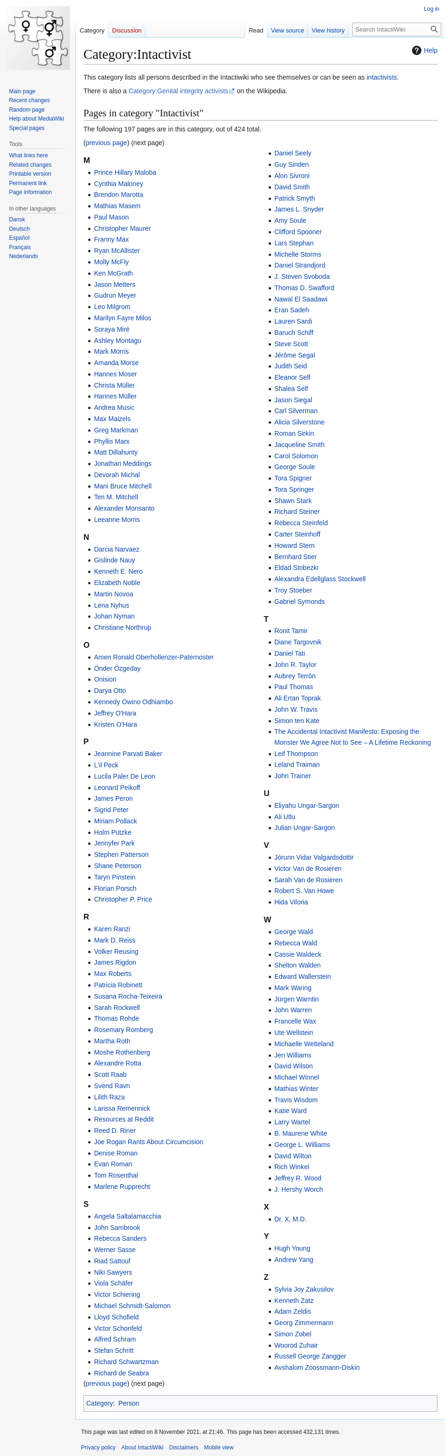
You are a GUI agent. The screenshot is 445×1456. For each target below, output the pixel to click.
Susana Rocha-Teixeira (128, 996)
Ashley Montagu (117, 340)
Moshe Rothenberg (122, 1052)
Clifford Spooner (298, 232)
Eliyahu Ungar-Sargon (306, 805)
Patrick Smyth (294, 198)
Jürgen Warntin (296, 999)
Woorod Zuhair (296, 1345)
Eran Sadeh (291, 310)
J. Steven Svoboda (302, 276)
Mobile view (219, 1447)
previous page (106, 142)
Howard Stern (294, 545)
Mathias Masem (117, 206)
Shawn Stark (293, 500)
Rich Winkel (291, 1167)
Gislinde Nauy (114, 560)
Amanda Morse (116, 362)
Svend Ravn (112, 1086)
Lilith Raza (109, 1097)
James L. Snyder (299, 209)
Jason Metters (114, 284)
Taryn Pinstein (114, 877)
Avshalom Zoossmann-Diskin (317, 1367)
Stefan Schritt (113, 1350)
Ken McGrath (113, 273)
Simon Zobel (293, 1334)
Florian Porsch (115, 888)
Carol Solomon (296, 456)
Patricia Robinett (118, 985)
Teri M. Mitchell (116, 497)
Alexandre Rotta (117, 1063)
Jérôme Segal (294, 355)
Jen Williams (293, 1055)
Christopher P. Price (123, 899)
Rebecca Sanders (120, 1238)
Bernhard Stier (295, 557)
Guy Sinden (291, 164)
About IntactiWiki (142, 1447)
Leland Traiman (297, 764)
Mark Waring (293, 988)
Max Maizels (112, 419)
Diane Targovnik (297, 642)
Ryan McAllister (117, 250)
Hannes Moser (115, 374)
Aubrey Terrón (295, 676)
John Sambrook (117, 1227)
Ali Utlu (284, 817)
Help (423, 50)
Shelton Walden (297, 965)
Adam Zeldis (292, 1311)
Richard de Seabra (121, 1373)
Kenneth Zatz (293, 1300)
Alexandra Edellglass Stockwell (320, 579)
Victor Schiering (117, 1294)
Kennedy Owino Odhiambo (133, 702)
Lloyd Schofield (116, 1317)
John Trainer (292, 776)
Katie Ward (290, 1110)
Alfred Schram (115, 1339)
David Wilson (293, 1066)
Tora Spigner (293, 478)
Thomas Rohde (116, 1018)
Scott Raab (110, 1074)
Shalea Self (291, 388)
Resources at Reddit (124, 1119)
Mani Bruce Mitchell (122, 486)
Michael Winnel (296, 1077)
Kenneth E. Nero (118, 571)
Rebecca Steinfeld (301, 523)
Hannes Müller (115, 396)
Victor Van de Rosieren (308, 868)
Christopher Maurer (122, 228)
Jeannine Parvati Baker (128, 753)
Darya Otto (110, 690)
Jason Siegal (293, 400)
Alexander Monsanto (124, 508)
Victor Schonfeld (118, 1328)
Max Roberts (112, 973)
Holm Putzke (112, 832)
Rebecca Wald (295, 943)
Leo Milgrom (112, 306)
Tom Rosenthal (116, 1175)
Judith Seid (290, 366)
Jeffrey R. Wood (297, 1178)
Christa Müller (114, 385)
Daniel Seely (293, 153)
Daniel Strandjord (299, 265)
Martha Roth (112, 1041)
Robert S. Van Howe (304, 891)
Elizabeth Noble (117, 582)
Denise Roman (116, 1153)
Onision (105, 679)
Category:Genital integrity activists (179, 91)
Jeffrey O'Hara (115, 713)
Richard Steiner (297, 511)
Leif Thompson (296, 753)
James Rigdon (115, 962)
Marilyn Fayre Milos (122, 318)
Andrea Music (114, 407)
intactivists (382, 77)
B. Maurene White (300, 1133)
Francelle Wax (295, 1021)
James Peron (113, 798)
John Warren (293, 1010)
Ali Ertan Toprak (297, 698)
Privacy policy (98, 1447)
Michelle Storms (297, 254)
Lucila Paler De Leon (124, 776)
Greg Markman (116, 430)
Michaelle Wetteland (304, 1044)
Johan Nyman (114, 616)
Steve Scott (291, 344)
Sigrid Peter (111, 809)
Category (99, 1403)
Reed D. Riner (115, 1130)
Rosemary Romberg (123, 1029)
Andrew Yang (293, 1259)
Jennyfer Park (114, 843)
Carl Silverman (296, 411)
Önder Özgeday (117, 668)
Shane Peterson (117, 866)
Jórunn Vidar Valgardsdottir (314, 857)
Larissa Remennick (122, 1108)
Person (128, 1403)
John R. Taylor (295, 664)
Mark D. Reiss (114, 940)
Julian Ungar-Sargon (304, 827)
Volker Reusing (116, 951)
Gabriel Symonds (299, 601)
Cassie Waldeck (297, 954)
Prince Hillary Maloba (125, 172)
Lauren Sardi (293, 321)
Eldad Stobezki (296, 567)
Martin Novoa (113, 594)
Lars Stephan (293, 243)
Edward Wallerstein (302, 976)
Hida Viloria (291, 902)
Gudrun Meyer (115, 295)
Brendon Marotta (118, 194)
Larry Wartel (292, 1122)
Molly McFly (111, 262)
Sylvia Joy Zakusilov (304, 1289)
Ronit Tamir (291, 630)
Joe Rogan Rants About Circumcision (148, 1142)
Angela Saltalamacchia (127, 1216)
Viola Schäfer (113, 1283)
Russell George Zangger (310, 1356)
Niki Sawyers (113, 1272)
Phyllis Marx (111, 441)
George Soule (294, 467)
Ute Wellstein (293, 1032)
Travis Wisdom (296, 1100)
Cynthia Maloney (118, 183)
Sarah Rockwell (117, 1007)
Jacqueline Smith (299, 444)
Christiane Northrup (122, 627)
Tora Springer (294, 489)
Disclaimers (183, 1447)
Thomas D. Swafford (304, 288)
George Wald (293, 931)
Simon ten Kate (297, 720)
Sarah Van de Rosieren (308, 880)
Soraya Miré (111, 329)
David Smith (292, 187)
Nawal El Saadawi (301, 299)
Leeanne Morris (117, 519)
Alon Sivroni (292, 175)
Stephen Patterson (121, 854)
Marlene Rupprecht (122, 1186)
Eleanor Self (292, 377)
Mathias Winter (296, 1088)
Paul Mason (111, 217)
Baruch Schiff (293, 332)
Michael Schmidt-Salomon (132, 1306)
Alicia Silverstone (299, 422)
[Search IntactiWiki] (396, 29)
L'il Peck (106, 765)
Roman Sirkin (294, 433)
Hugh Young (292, 1248)
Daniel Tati (289, 653)
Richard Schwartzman (126, 1362)
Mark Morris (111, 351)
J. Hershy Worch (298, 1189)
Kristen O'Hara (115, 724)
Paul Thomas (293, 687)
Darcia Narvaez (116, 549)
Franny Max (111, 239)
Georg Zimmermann (303, 1322)
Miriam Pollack (115, 821)
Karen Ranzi (112, 929)
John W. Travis (296, 709)
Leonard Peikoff (117, 787)
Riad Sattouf (112, 1261)
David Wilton (293, 1156)
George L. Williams (302, 1144)
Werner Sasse (114, 1249)
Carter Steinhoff (297, 534)
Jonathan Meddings (122, 463)
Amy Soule (290, 220)
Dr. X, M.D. (290, 1219)
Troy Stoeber (293, 590)
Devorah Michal (117, 475)
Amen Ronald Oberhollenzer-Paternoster (154, 657)
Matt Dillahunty (116, 452)
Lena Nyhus (111, 605)
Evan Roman (113, 1164)
